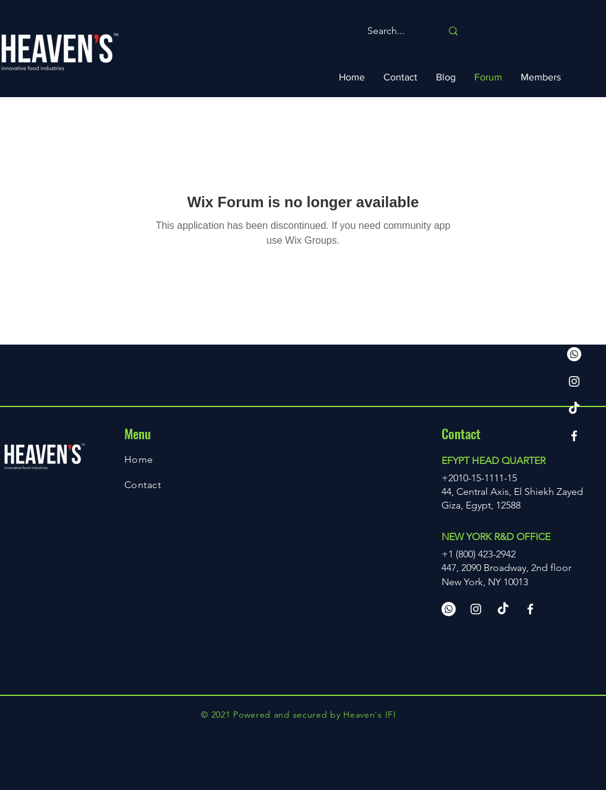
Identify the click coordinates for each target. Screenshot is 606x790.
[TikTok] (574, 408)
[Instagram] (574, 381)
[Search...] (395, 31)
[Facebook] (574, 436)
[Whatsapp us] (574, 354)
